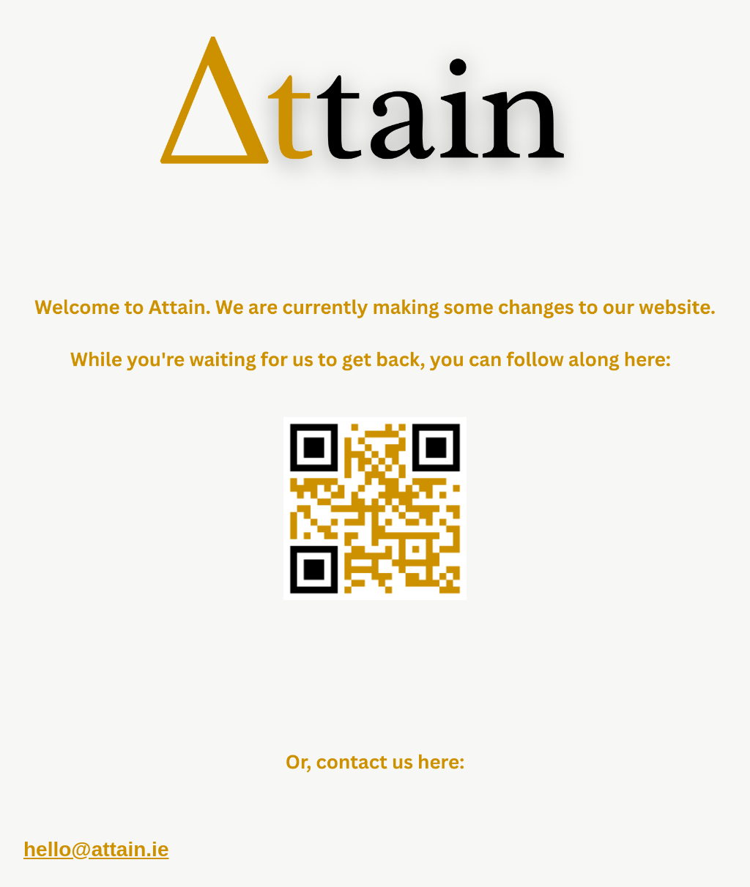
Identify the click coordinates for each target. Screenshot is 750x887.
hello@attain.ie (95, 849)
